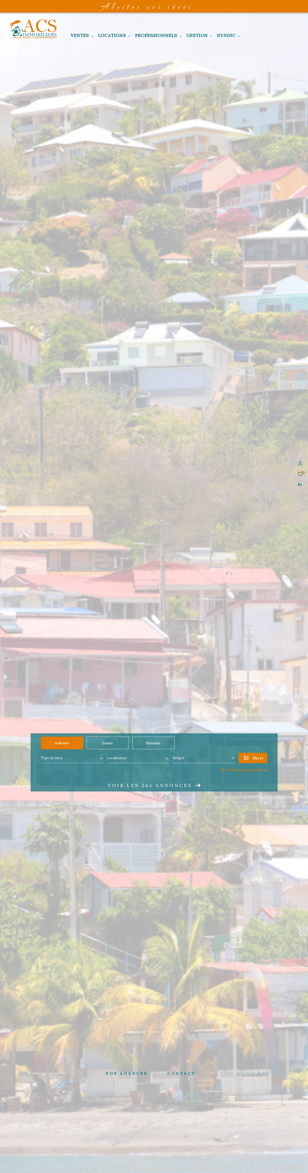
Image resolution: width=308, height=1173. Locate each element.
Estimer (153, 743)
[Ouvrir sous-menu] (92, 36)
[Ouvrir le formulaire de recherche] (253, 758)
